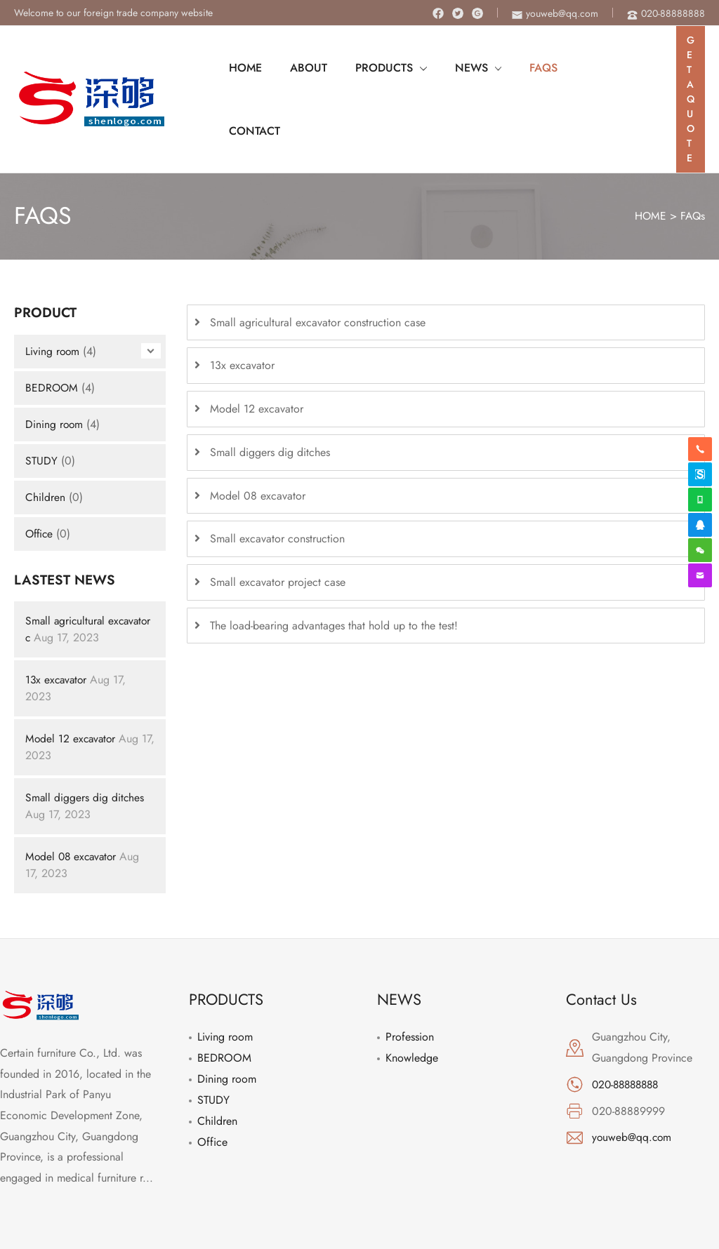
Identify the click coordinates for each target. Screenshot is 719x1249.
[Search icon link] (648, 70)
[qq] (700, 525)
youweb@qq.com (632, 1079)
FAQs (692, 158)
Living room (53, 293)
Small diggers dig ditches (85, 740)
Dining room (54, 366)
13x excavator (57, 622)
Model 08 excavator (73, 799)
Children (45, 439)
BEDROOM (52, 329)
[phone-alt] (666, 13)
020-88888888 (628, 1027)
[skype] (700, 474)
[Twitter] (457, 13)
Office (40, 475)
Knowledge (411, 1000)
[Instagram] (477, 13)
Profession (409, 979)
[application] (406, 70)
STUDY (41, 402)
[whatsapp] (700, 500)
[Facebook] (438, 13)
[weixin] (700, 550)
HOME (649, 158)
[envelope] (555, 13)
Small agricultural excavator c (66, 571)
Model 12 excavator (72, 681)
